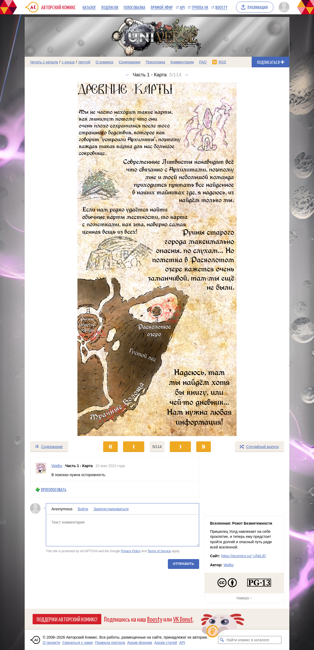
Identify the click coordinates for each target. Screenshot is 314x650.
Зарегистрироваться (110, 509)
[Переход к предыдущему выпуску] (58, 259)
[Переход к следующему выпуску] (157, 259)
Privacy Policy (131, 551)
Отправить (183, 564)
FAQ (203, 62)
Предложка (155, 62)
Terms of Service (159, 551)
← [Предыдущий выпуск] (127, 74)
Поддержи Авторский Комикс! (67, 619)
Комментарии (182, 62)
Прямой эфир (162, 7)
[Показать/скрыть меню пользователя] (283, 7)
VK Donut (183, 619)
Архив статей (165, 642)
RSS (222, 62)
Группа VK (200, 7)
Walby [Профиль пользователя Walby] (56, 465)
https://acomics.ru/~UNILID (243, 556)
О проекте (51, 642)
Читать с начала (44, 62)
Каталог (89, 7)
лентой (84, 62)
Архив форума (139, 642)
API (182, 7)
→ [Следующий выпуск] (186, 74)
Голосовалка (134, 7)
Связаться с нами (77, 642)
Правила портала (110, 642)
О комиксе (104, 62)
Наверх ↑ (244, 598)
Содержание (130, 62)
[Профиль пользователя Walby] (41, 469)
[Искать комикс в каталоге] (222, 640)
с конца (68, 62)
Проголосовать (53, 489)
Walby (229, 565)
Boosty (221, 7)
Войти (83, 509)
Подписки (109, 7)
